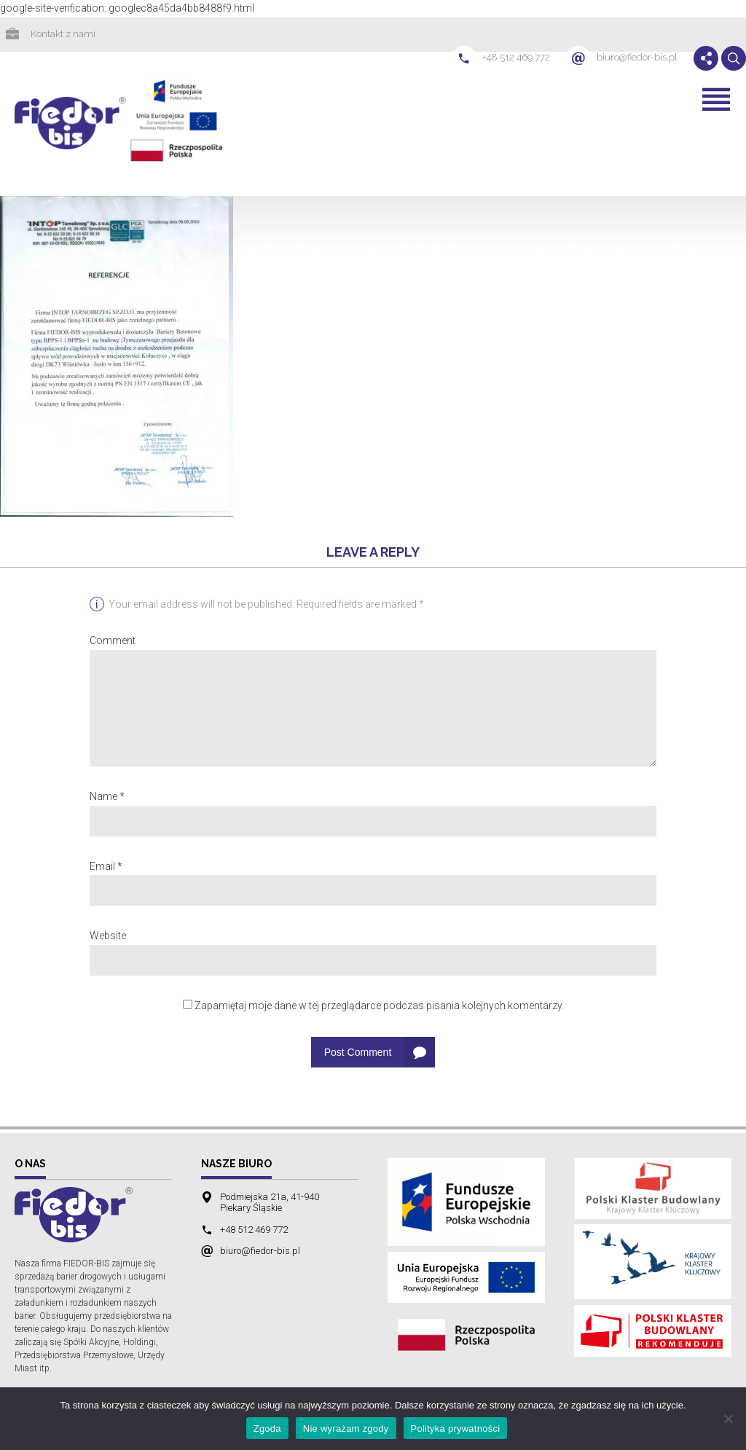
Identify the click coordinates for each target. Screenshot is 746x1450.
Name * (107, 798)
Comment (113, 642)
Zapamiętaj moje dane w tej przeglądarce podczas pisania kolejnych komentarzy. (379, 1007)
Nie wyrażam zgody (346, 1428)
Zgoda (267, 1428)
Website (108, 937)
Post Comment (358, 1053)
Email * (106, 868)
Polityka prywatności (455, 1428)
